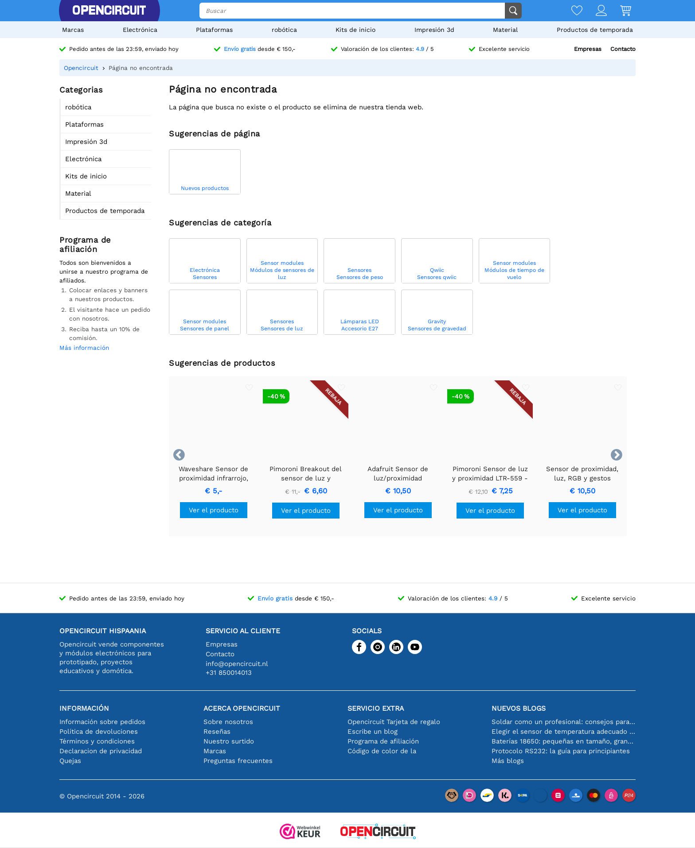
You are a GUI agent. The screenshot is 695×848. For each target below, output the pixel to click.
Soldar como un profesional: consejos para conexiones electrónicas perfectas (564, 722)
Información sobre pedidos (102, 722)
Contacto (623, 49)
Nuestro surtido (228, 741)
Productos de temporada (595, 29)
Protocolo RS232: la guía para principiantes (561, 751)
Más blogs (508, 761)
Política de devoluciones (98, 732)
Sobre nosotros (228, 722)
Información (84, 708)
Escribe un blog (373, 732)
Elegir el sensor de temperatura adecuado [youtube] (564, 732)
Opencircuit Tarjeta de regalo (394, 722)
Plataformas (214, 29)
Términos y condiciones (97, 741)
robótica (284, 29)
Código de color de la (382, 751)
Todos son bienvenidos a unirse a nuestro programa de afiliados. (103, 271)
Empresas (587, 49)
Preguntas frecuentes (238, 761)
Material (505, 29)
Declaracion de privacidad (100, 751)
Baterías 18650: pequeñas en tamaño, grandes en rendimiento (564, 741)
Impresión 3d (434, 29)
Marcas (73, 29)
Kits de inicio (355, 29)
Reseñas (216, 732)
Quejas (70, 761)
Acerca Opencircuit (241, 708)
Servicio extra (376, 708)
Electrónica (140, 29)
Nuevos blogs (519, 708)
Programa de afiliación (383, 741)
